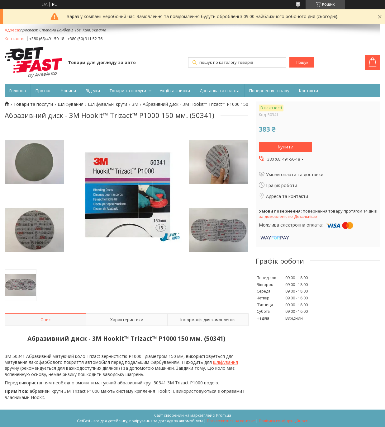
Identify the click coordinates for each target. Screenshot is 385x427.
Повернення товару (269, 90)
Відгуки (93, 90)
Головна (17, 90)
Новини (68, 90)
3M (135, 104)
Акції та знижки (175, 90)
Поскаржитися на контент (231, 421)
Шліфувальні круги (107, 104)
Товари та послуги (128, 90)
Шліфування (70, 104)
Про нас (43, 90)
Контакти (308, 90)
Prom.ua (223, 415)
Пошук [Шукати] (302, 62)
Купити (285, 146)
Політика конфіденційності (283, 421)
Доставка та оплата (220, 90)
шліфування (225, 362)
